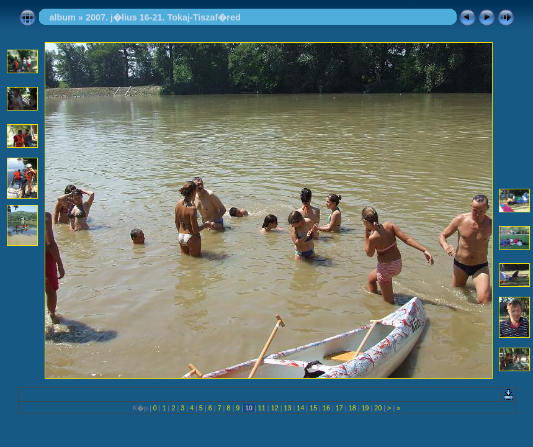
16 (326, 408)
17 (339, 408)
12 (274, 408)
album (63, 17)
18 (352, 408)
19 (364, 408)
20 (377, 408)
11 (261, 408)
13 (287, 408)
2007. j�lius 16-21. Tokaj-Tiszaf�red (163, 17)
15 (313, 408)
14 (300, 408)
